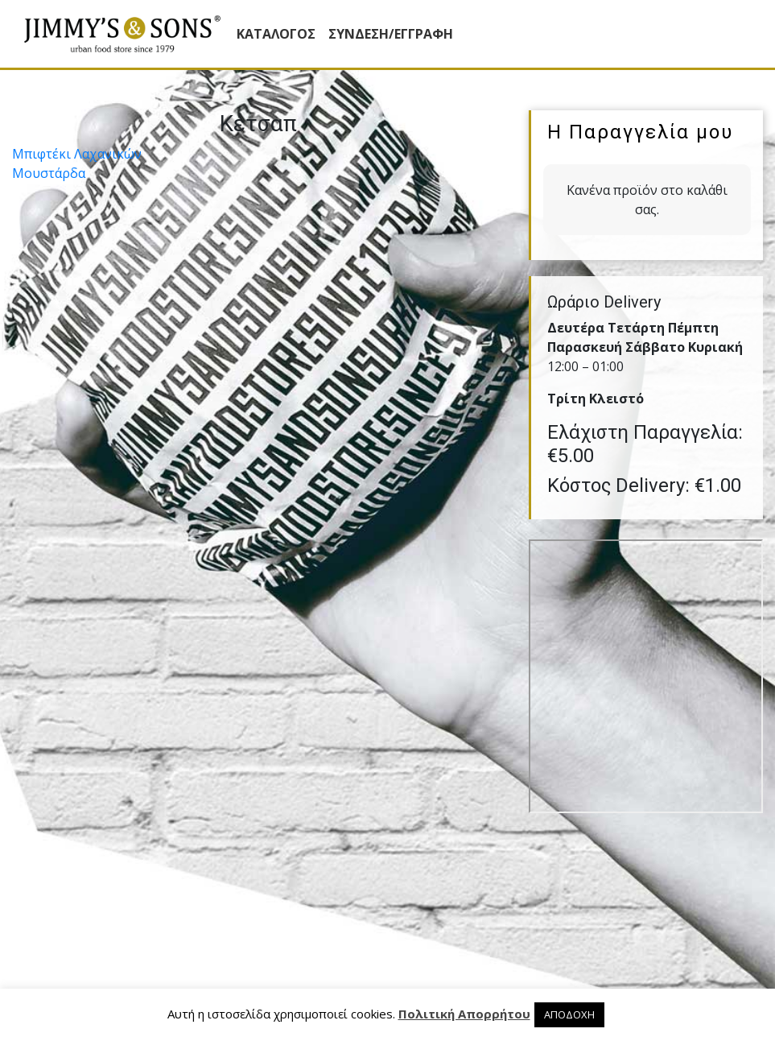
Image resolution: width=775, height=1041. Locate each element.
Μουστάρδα (48, 173)
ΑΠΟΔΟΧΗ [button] (569, 1014)
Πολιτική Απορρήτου (464, 1014)
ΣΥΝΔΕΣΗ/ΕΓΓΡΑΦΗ (390, 34)
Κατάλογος (276, 34)
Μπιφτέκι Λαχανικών (77, 154)
